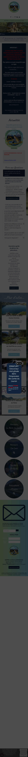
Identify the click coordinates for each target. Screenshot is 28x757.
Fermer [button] (19, 363)
